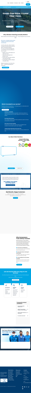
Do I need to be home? (21, 315)
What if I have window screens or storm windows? (22, 309)
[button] (9, 26)
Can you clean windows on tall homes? (22, 313)
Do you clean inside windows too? (21, 306)
